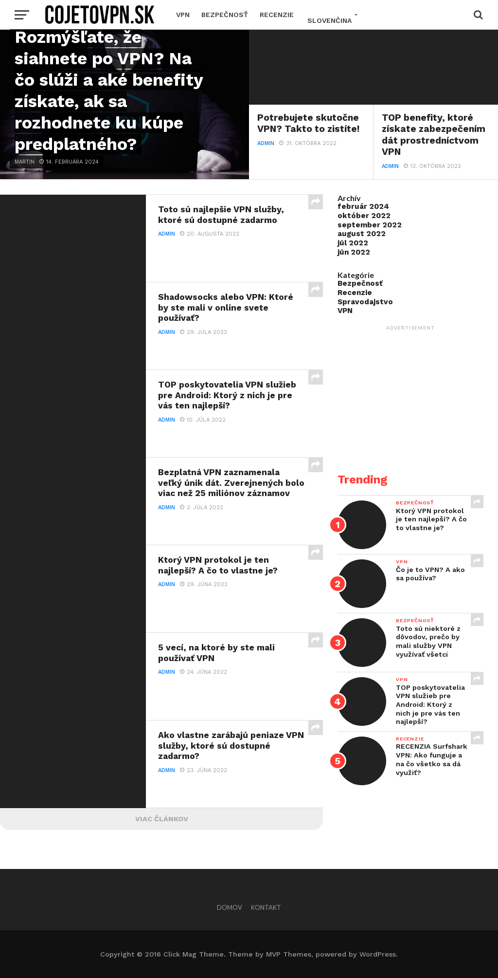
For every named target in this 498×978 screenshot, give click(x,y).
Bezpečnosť (224, 14)
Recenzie (277, 14)
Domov (229, 907)
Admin (265, 143)
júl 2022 (353, 243)
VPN (183, 14)
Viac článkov (161, 819)
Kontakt (266, 907)
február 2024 (363, 206)
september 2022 (370, 225)
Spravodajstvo (365, 301)
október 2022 (364, 215)
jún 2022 (354, 252)
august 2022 (362, 233)
